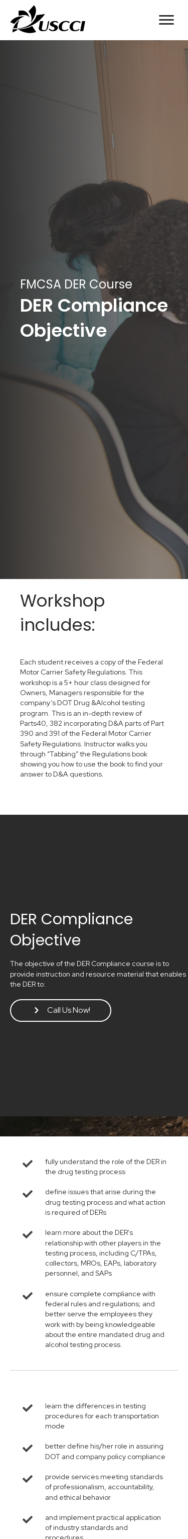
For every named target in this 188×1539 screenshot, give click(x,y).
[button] (166, 20)
